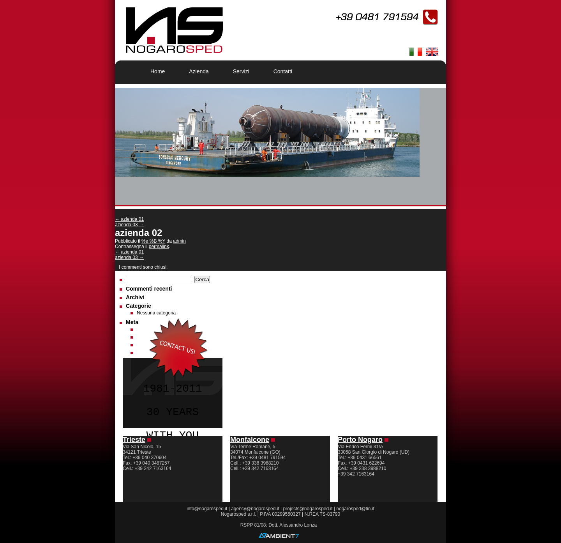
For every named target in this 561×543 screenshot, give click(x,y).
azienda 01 (129, 219)
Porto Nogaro (360, 440)
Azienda (199, 71)
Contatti (282, 71)
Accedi (144, 329)
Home (157, 71)
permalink (159, 246)
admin (179, 241)
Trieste (134, 440)
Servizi (241, 71)
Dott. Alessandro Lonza (292, 525)
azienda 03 (129, 224)
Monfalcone (249, 440)
